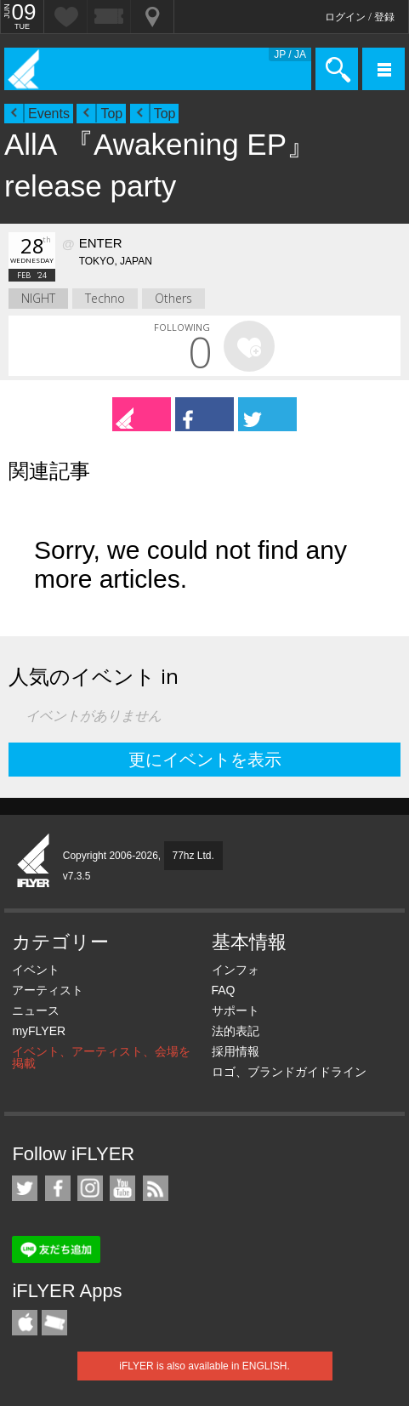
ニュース (36, 1010)
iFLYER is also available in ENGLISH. (204, 1366)
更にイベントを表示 (204, 759)
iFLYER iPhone (24, 1322)
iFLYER (34, 861)
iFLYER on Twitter (24, 1188)
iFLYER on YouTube (122, 1188)
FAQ (224, 990)
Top (111, 113)
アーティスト (47, 990)
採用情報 (235, 1051)
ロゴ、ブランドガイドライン (289, 1072)
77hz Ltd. (193, 856)
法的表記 (235, 1031)
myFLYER (38, 1031)
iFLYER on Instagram (90, 1188)
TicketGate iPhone (54, 1322)
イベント (36, 969)
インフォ (235, 969)
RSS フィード (155, 1188)
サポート (235, 1010)
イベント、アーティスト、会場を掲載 (101, 1057)
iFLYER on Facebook (58, 1188)
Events (49, 113)
